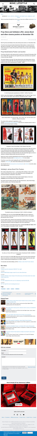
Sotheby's (17, 288)
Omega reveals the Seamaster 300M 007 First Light (11, 269)
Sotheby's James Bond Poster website (26, 261)
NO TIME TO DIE (23, 16)
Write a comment (31, 39)
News (2, 14)
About (3, 417)
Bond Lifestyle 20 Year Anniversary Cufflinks (18, 382)
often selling (8, 161)
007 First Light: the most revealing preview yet (10, 283)
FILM (9, 16)
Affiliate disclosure (14, 417)
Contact (34, 417)
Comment (3, 356)
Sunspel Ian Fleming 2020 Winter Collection (29, 294)
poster (8, 288)
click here (27, 163)
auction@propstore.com (18, 157)
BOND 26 (30, 16)
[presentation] (10, 373)
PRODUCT (17, 16)
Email (2, 353)
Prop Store (3, 288)
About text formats (32, 367)
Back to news (3, 39)
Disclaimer (7, 417)
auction (12, 288)
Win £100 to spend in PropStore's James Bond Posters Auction (18, 320)
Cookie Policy (29, 417)
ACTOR (12, 16)
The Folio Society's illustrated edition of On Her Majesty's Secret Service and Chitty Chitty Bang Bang (7, 294)
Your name (3, 350)
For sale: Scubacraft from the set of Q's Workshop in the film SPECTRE (15, 280)
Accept (24, 432)
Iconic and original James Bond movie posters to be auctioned (18, 314)
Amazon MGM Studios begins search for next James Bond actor (14, 272)
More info (6, 434)
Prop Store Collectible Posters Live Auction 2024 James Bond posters (20, 326)
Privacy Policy (22, 417)
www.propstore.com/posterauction (11, 122)
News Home (19, 293)
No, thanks (30, 432)
